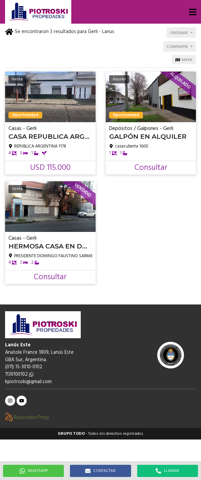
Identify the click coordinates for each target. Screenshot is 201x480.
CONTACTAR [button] (100, 471)
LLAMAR (167, 471)
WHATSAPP (34, 471)
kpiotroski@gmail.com (28, 382)
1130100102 (19, 374)
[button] (192, 12)
